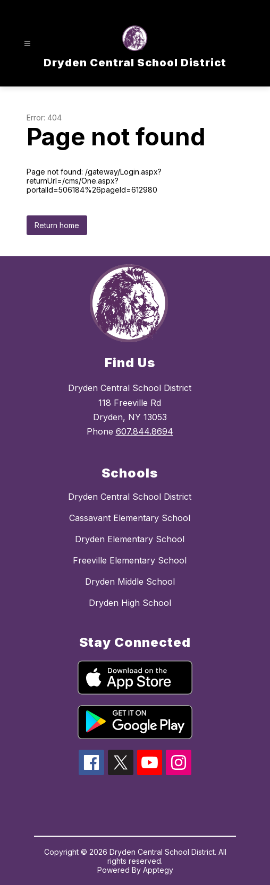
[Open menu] (27, 44)
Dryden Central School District (129, 496)
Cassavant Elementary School (129, 518)
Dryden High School (130, 602)
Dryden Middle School (130, 581)
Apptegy (158, 869)
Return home (57, 225)
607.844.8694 (144, 431)
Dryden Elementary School (129, 539)
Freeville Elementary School (130, 560)
